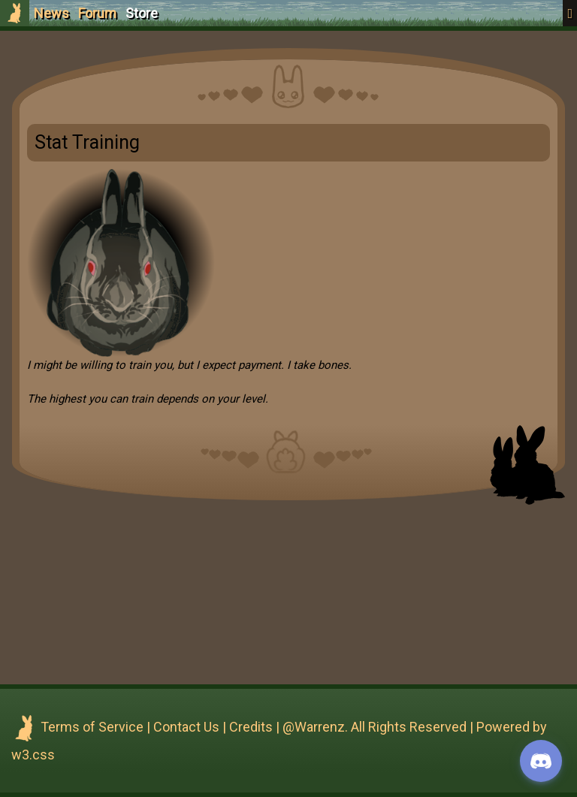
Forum (97, 13)
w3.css (33, 754)
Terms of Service (92, 727)
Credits (251, 727)
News (51, 13)
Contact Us (186, 727)
